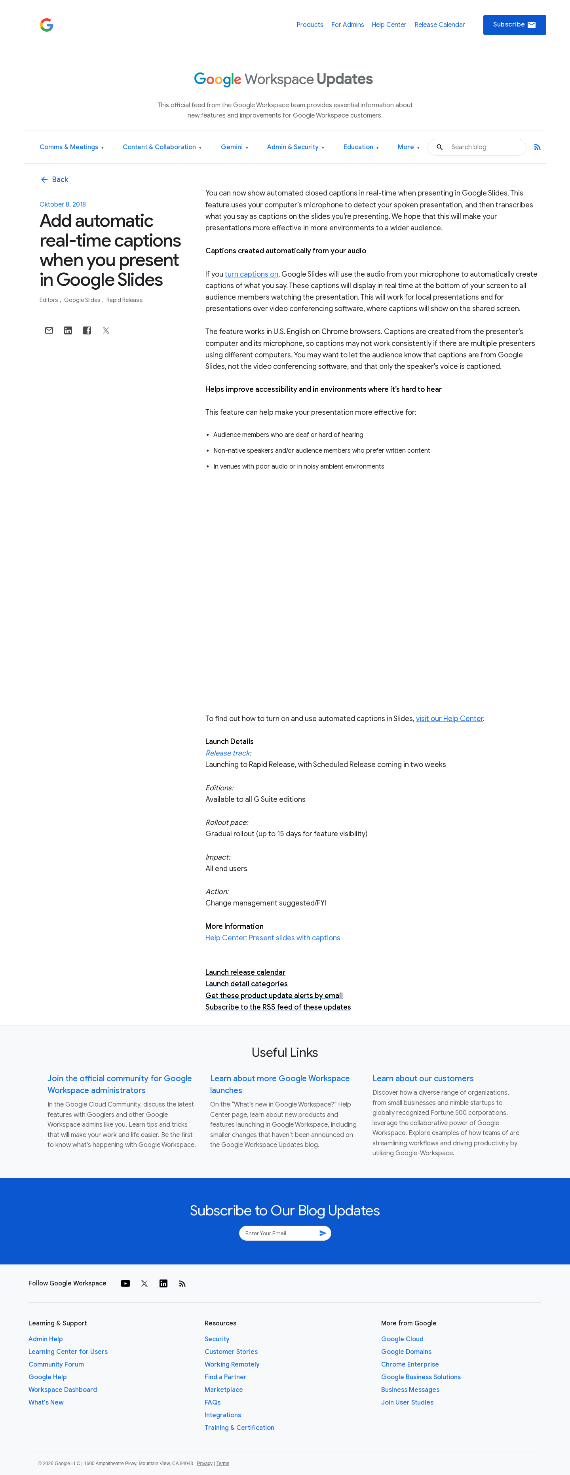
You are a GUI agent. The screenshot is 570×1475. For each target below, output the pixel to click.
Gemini (234, 147)
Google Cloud (402, 1339)
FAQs (212, 1403)
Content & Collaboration (162, 147)
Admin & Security (295, 147)
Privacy (205, 1463)
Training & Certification (239, 1428)
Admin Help (45, 1339)
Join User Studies (407, 1403)
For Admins (347, 25)
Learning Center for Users (68, 1352)
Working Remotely (232, 1365)
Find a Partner (226, 1377)
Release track (227, 753)
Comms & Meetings (72, 147)
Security (217, 1339)
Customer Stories (231, 1352)
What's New (46, 1403)
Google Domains (406, 1352)
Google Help (47, 1377)
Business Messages (410, 1390)
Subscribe (514, 25)
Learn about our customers (423, 1079)
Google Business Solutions (421, 1377)
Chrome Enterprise (410, 1365)
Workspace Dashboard (62, 1390)
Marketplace (224, 1390)
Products (309, 25)
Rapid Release (124, 300)
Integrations (223, 1415)
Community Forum (56, 1365)
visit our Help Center (449, 718)
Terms (222, 1463)
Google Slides (83, 300)
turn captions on (251, 274)
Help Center (389, 25)
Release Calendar (439, 25)
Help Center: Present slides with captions (273, 938)
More (409, 147)
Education (361, 147)
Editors (49, 300)
